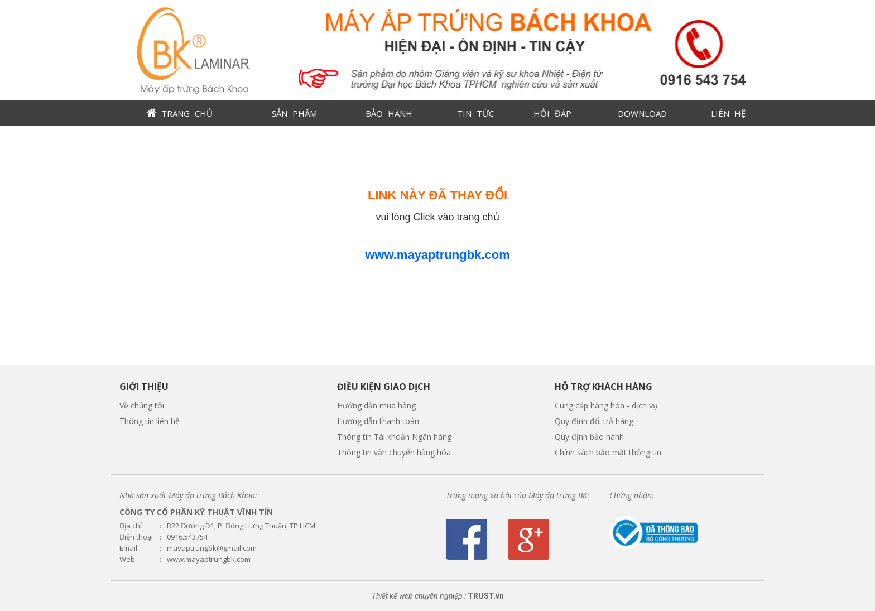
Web (127, 559)
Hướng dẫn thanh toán (378, 421)
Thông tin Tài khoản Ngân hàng (394, 436)
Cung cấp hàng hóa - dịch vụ (606, 405)
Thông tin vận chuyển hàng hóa (394, 452)
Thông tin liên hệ (149, 421)
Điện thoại (136, 537)
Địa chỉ (130, 526)
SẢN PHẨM (294, 113)
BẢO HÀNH (389, 113)
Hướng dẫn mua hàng (376, 405)
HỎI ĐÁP (552, 113)
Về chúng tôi (141, 405)
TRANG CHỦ (187, 113)
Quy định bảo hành (589, 436)
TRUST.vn (486, 595)
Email (128, 548)
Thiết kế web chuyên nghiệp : (419, 595)
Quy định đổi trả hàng (594, 421)
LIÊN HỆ (728, 113)
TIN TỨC (475, 113)
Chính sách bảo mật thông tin (608, 452)
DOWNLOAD (642, 113)
